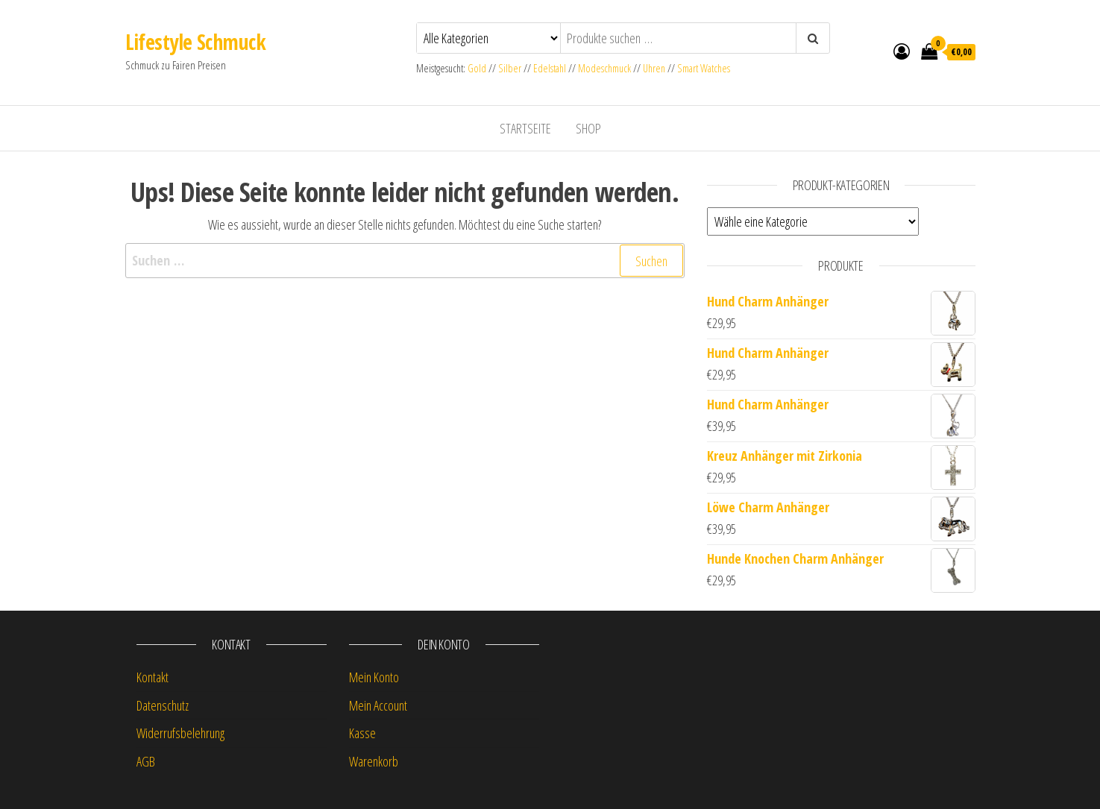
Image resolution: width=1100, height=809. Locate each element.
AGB (145, 761)
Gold (478, 68)
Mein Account (378, 705)
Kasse (362, 733)
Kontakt (152, 677)
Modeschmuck (604, 68)
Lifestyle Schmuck (195, 42)
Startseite (525, 128)
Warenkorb (373, 761)
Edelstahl (549, 68)
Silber (509, 68)
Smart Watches (703, 68)
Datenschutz (162, 705)
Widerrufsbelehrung (180, 733)
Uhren (654, 68)
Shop (588, 128)
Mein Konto (374, 677)
